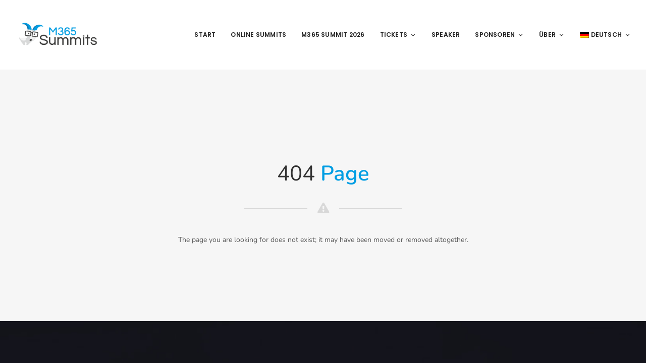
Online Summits (258, 34)
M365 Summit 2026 (332, 34)
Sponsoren (499, 34)
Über (552, 34)
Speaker (446, 34)
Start (205, 34)
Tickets (398, 34)
